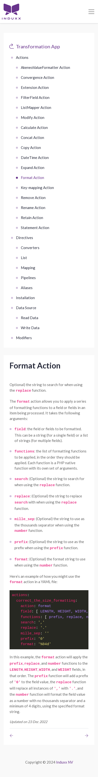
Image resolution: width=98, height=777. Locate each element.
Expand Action (32, 167)
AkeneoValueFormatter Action (45, 67)
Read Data (29, 317)
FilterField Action (35, 97)
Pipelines (28, 277)
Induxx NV (64, 762)
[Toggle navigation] (91, 11)
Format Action (32, 177)
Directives (24, 237)
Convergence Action (37, 77)
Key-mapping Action (37, 187)
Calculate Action (34, 127)
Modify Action (32, 117)
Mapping (28, 267)
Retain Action (32, 217)
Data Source (26, 307)
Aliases (27, 287)
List (24, 257)
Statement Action (35, 227)
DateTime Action (35, 157)
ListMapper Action (36, 107)
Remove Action (33, 197)
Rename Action (33, 207)
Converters (30, 247)
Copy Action (31, 147)
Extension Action (35, 87)
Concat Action (32, 137)
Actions (22, 57)
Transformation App (38, 46)
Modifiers (24, 338)
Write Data (30, 328)
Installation (25, 297)
